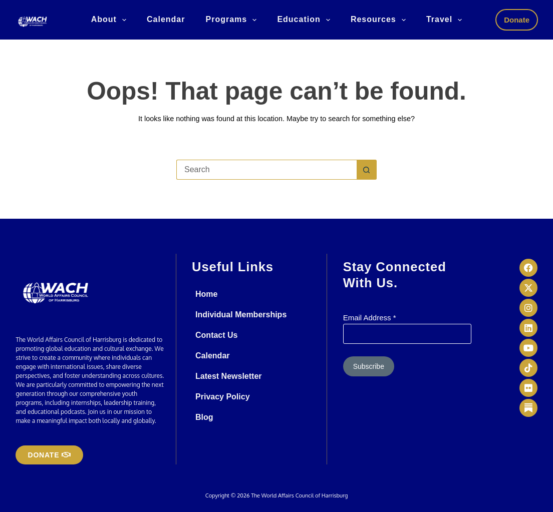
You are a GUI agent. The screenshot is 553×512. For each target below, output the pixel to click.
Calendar (166, 19)
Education (305, 20)
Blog (204, 417)
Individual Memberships (241, 314)
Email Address (369, 317)
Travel (446, 20)
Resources (380, 20)
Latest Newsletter (228, 376)
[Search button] (367, 170)
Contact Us (216, 335)
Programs (232, 20)
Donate (516, 20)
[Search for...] (266, 170)
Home (206, 294)
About (110, 20)
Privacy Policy (222, 396)
